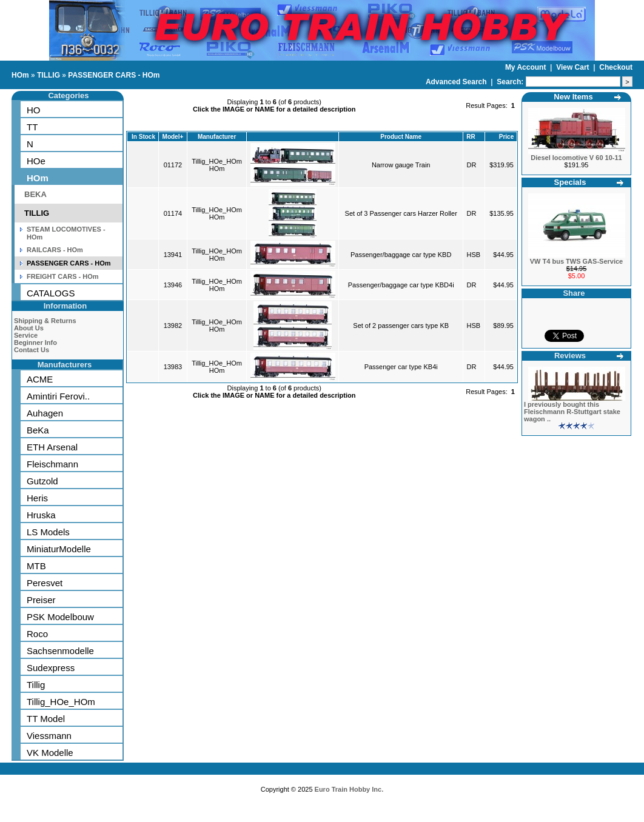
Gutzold (42, 481)
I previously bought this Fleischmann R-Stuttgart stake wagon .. (572, 412)
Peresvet (44, 583)
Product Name (400, 136)
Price (506, 136)
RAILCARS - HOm (55, 249)
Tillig (36, 685)
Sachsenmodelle (60, 651)
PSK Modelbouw (60, 617)
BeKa (38, 430)
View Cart (573, 67)
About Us (29, 328)
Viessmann (49, 735)
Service (26, 335)
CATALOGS (51, 293)
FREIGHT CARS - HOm (63, 276)
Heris (37, 498)
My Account (526, 67)
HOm (20, 75)
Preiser (41, 600)
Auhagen (45, 413)
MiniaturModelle (59, 549)
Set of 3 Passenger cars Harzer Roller (401, 213)
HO (34, 110)
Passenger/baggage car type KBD (401, 254)
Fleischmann (52, 464)
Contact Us (31, 349)
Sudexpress (51, 668)
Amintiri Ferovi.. (58, 396)
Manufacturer (217, 136)
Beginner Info (35, 342)
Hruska (41, 515)
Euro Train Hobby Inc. (349, 789)
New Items (573, 96)
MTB (36, 566)
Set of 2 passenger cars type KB (401, 325)
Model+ (173, 136)
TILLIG (48, 75)
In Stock (143, 136)
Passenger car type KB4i (401, 366)
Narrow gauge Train (401, 165)
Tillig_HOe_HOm (61, 702)
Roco (37, 634)
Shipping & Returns (45, 320)
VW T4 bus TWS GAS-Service (576, 261)
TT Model (46, 718)
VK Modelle (50, 752)
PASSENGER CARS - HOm (113, 75)
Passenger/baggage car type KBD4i (401, 285)
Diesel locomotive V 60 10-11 (576, 157)
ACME (40, 379)
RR (470, 136)
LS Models (48, 532)
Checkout (615, 67)
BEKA (35, 194)
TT (32, 127)
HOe (36, 161)
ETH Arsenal (52, 447)
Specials (570, 182)
